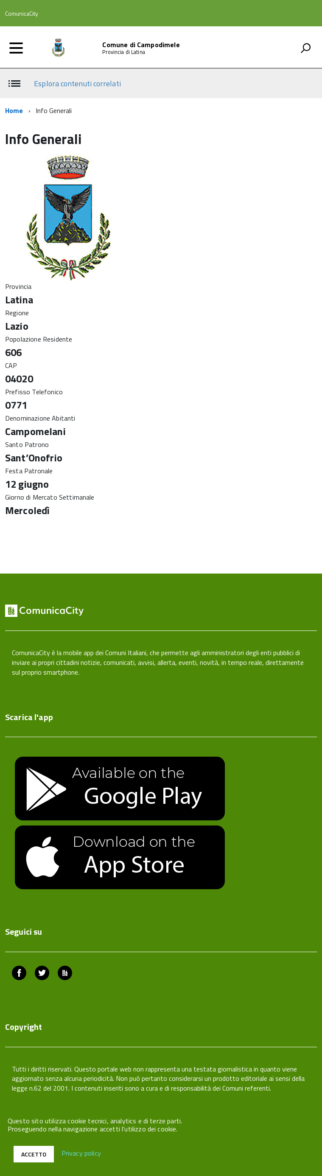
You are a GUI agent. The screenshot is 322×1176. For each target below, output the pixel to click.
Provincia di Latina (123, 52)
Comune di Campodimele (140, 44)
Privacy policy (81, 1153)
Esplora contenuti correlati (77, 83)
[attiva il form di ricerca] (305, 48)
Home (14, 110)
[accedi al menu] (16, 48)
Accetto (33, 1154)
